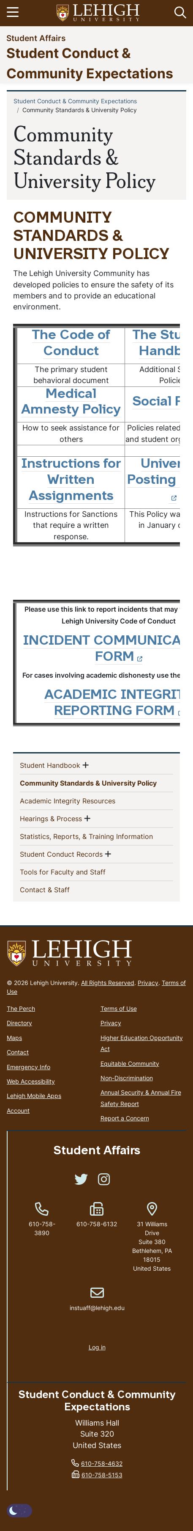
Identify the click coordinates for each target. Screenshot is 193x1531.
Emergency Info (28, 1067)
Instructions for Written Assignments (71, 480)
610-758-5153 (102, 1475)
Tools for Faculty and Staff (76, 871)
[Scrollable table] (96, 435)
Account (18, 1110)
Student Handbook (50, 765)
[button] (179, 13)
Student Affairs (35, 38)
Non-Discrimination (127, 1078)
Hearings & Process (51, 818)
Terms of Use (119, 1008)
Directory (19, 1023)
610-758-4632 (101, 1463)
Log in (97, 1347)
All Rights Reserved (107, 983)
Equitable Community (130, 1063)
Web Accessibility (31, 1081)
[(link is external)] (81, 1182)
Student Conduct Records (61, 854)
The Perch (21, 1008)
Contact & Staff (58, 889)
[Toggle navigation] (14, 13)
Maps (14, 1038)
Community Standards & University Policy (96, 783)
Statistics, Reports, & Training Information (96, 836)
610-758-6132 (96, 1224)
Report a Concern (125, 1118)
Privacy (148, 983)
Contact (18, 1052)
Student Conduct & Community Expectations (75, 101)
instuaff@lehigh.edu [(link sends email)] (97, 1299)
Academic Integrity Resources (81, 800)
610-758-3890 (42, 1228)
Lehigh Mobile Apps (34, 1096)
